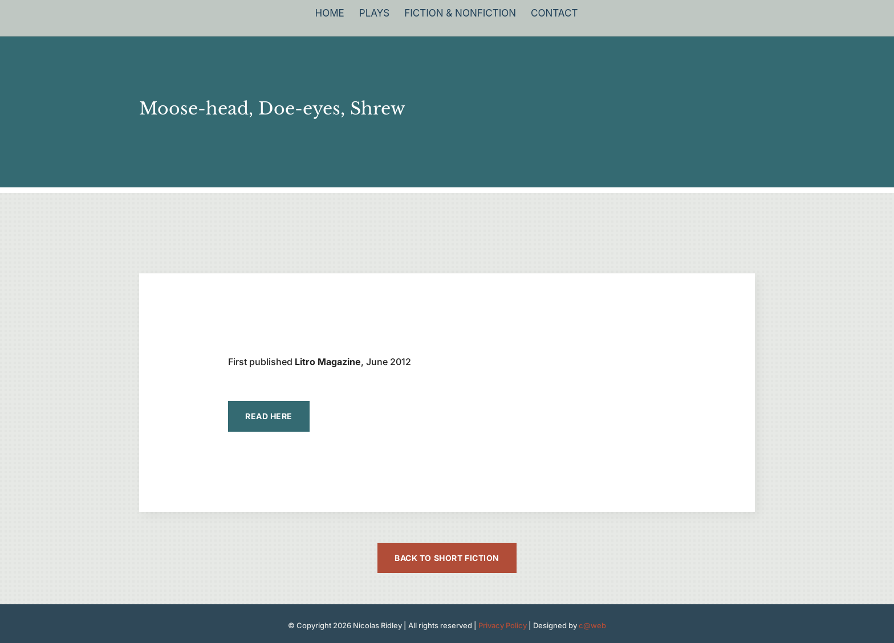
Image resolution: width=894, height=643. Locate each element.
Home (329, 14)
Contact (554, 14)
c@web (592, 625)
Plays (374, 14)
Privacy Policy (502, 625)
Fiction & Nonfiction (460, 14)
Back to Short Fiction (447, 558)
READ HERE (268, 416)
